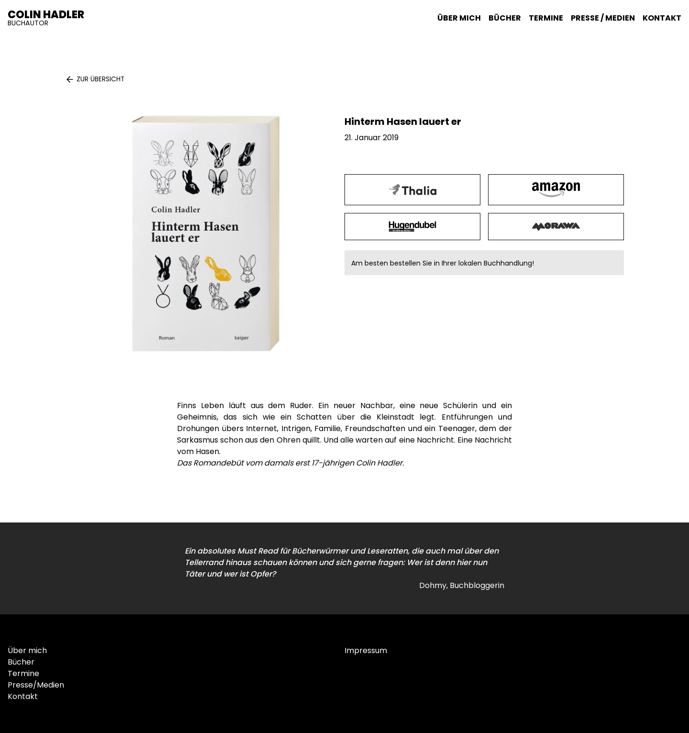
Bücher (505, 17)
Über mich (459, 17)
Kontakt (662, 17)
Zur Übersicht (100, 79)
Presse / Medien (603, 17)
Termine (546, 17)
